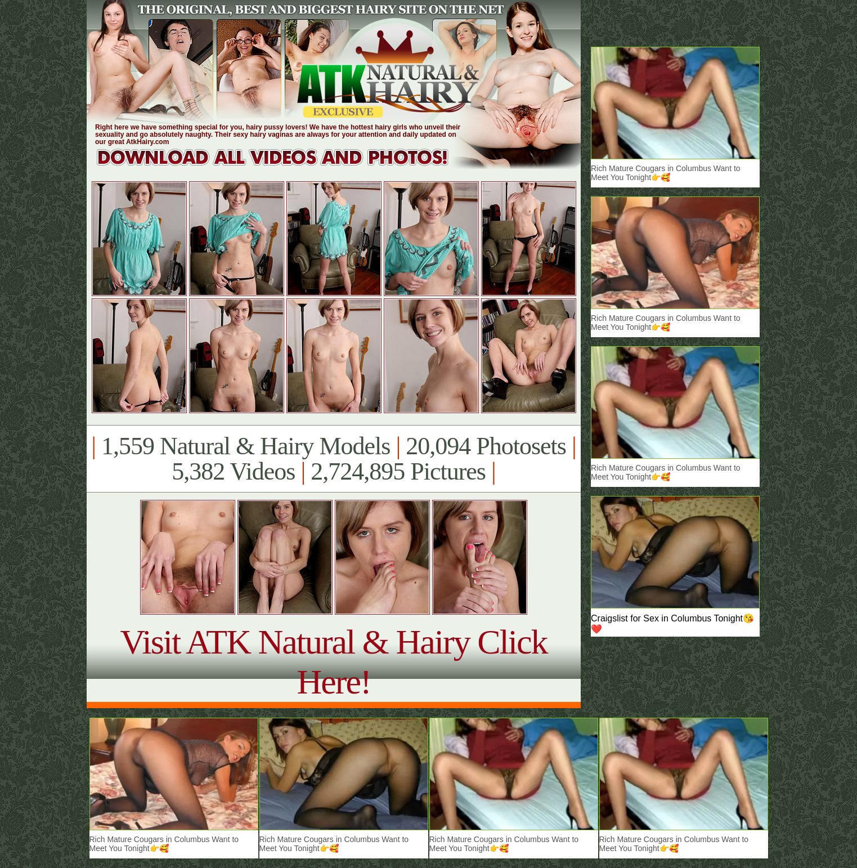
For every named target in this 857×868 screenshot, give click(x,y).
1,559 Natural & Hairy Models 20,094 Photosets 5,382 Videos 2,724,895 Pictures (333, 458)
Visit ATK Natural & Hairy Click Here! (333, 662)
